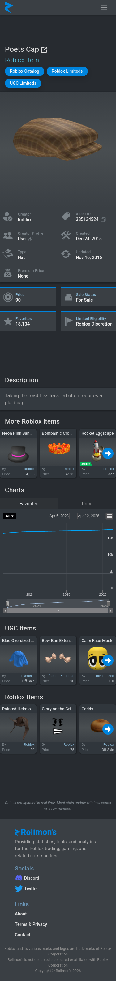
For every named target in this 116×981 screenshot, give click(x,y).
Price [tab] (87, 503)
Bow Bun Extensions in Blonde (70, 640)
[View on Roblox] (44, 49)
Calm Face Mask (96, 640)
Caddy (87, 708)
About (21, 913)
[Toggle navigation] (104, 7)
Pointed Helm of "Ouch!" (24, 708)
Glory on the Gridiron (61, 708)
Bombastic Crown (58, 433)
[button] (24, 71)
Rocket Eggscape (97, 433)
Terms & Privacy (31, 924)
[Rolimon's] (9, 7)
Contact (22, 934)
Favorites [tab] (28, 503)
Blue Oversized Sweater (24, 640)
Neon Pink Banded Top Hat (27, 433)
